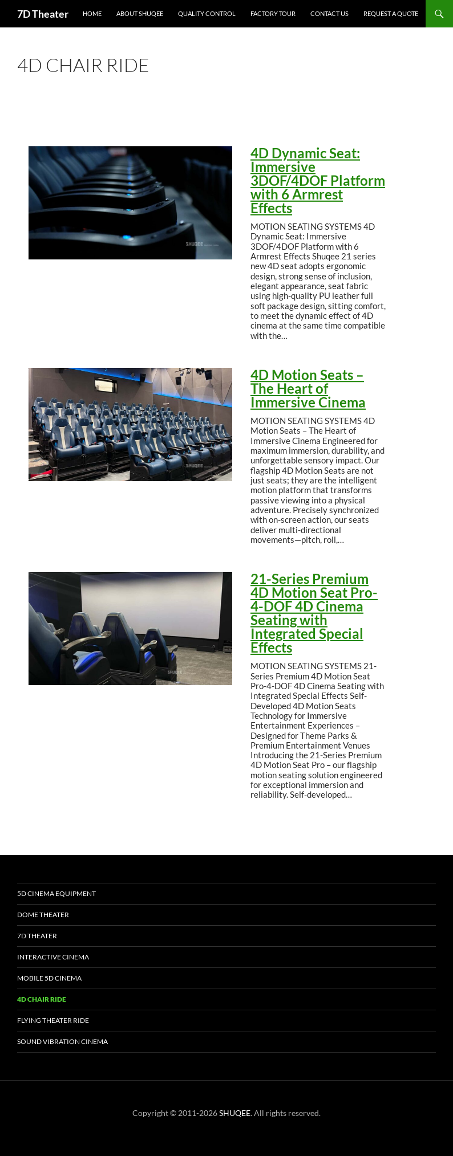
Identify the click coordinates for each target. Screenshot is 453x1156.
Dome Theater (43, 914)
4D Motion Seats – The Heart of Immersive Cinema (308, 388)
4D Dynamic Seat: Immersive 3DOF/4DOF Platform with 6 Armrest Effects (317, 180)
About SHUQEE (139, 13)
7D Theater (42, 13)
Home (92, 13)
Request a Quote (390, 13)
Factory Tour (273, 13)
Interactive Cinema (53, 957)
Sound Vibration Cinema (62, 1041)
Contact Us (329, 13)
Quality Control (207, 13)
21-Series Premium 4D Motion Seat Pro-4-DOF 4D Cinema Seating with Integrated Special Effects (314, 613)
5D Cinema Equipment (56, 893)
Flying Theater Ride (53, 1020)
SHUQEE (234, 1113)
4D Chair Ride (41, 999)
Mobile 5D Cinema (49, 978)
